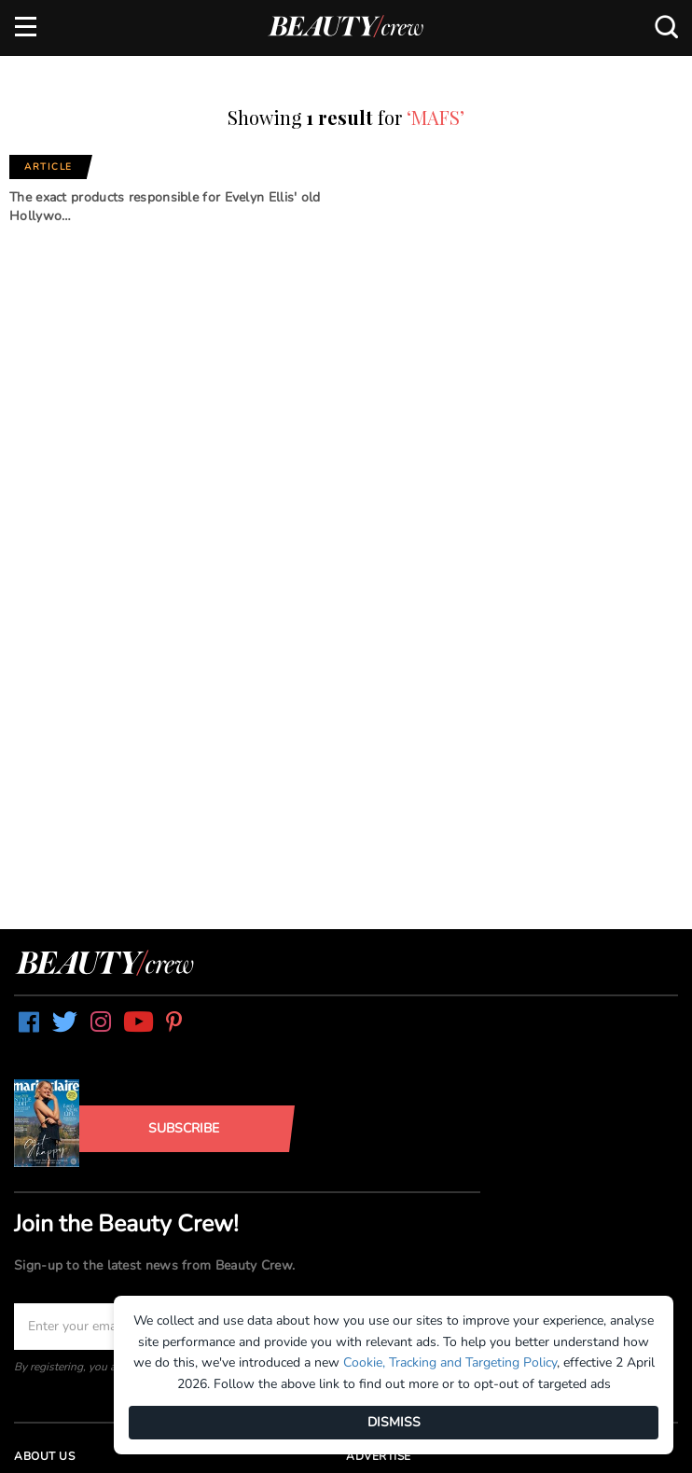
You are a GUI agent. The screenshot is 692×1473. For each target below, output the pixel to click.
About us (44, 1456)
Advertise (378, 1456)
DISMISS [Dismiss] (394, 1422)
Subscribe (183, 1128)
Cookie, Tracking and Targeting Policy (450, 1362)
